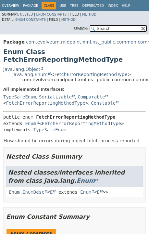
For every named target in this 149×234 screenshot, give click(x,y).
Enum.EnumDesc (26, 192)
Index (113, 5)
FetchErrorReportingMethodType (90, 74)
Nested (26, 14)
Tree (74, 5)
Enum (30, 123)
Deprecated (93, 5)
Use (63, 5)
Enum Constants (51, 14)
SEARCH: (81, 29)
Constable (103, 103)
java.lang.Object (21, 69)
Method (89, 14)
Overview (10, 5)
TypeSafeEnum (19, 96)
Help (126, 5)
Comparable (91, 96)
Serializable (55, 96)
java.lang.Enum (30, 74)
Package (30, 5)
